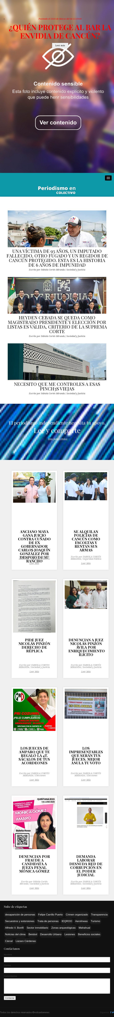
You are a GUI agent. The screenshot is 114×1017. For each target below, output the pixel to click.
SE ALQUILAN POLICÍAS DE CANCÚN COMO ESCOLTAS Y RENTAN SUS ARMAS (86, 541)
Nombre (8, 954)
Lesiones (70, 934)
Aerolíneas (81, 921)
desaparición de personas (20, 914)
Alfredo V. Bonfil (14, 927)
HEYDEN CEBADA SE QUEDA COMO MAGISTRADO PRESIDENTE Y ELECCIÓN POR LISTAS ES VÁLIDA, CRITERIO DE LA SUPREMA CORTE (57, 324)
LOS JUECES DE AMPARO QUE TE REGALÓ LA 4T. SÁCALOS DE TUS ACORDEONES (34, 755)
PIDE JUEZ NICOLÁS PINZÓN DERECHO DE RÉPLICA (34, 645)
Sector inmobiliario (37, 927)
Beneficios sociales (89, 934)
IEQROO (67, 921)
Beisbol (32, 934)
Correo (7, 965)
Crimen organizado (77, 914)
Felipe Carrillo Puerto (50, 914)
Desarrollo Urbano (50, 934)
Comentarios (10, 976)
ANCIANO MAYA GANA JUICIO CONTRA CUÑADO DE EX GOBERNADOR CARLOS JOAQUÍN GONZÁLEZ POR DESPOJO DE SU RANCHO (34, 541)
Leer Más (34, 563)
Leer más (60, 45)
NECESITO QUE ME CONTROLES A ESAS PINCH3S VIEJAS (57, 386)
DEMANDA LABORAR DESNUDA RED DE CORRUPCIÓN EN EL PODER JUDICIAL (85, 865)
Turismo (95, 921)
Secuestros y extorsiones (19, 921)
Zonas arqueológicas (63, 927)
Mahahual (84, 927)
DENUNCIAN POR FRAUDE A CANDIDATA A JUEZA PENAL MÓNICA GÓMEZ (34, 863)
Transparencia (99, 914)
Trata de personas (48, 921)
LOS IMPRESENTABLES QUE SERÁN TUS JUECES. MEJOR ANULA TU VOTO (86, 755)
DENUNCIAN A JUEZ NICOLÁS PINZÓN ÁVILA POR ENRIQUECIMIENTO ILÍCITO (85, 647)
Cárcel (9, 941)
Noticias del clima (15, 934)
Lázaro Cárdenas (26, 941)
